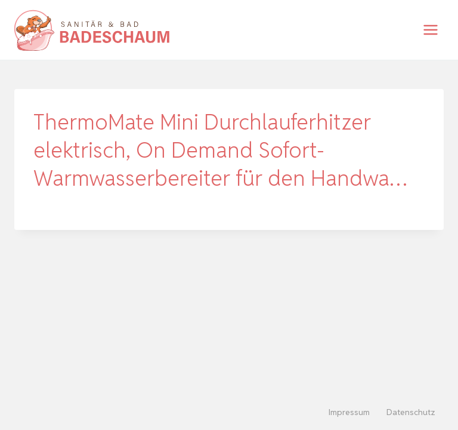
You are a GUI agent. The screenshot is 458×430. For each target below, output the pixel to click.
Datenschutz (410, 412)
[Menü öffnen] (430, 29)
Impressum (349, 412)
